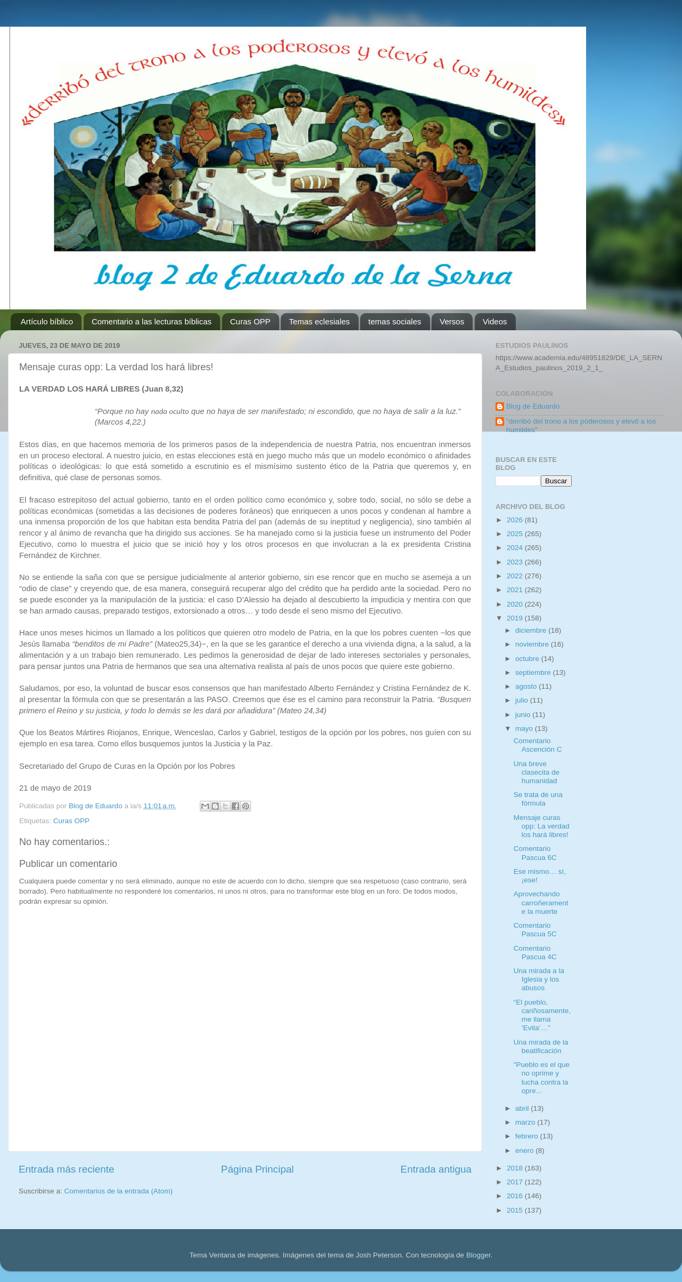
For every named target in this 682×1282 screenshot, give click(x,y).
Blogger (478, 1255)
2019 (516, 618)
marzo (526, 1122)
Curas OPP (250, 321)
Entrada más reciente (67, 1169)
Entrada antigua (436, 1169)
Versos (452, 321)
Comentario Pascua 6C (535, 853)
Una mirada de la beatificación (541, 1046)
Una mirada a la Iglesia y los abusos (539, 979)
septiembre (534, 672)
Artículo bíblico (47, 321)
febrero (527, 1136)
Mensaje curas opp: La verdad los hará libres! (542, 826)
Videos (495, 321)
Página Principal (257, 1169)
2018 (516, 1168)
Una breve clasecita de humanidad (536, 772)
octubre (528, 659)
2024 (516, 548)
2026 (516, 520)
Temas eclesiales (319, 321)
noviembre (533, 644)
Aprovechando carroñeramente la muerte (541, 902)
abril (523, 1108)
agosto (527, 686)
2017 (516, 1182)
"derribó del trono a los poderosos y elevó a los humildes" (581, 425)
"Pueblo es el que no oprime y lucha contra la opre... (542, 1078)
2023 (516, 562)
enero (525, 1150)
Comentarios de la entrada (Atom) (118, 1191)
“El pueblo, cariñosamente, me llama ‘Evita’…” (542, 1015)
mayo (525, 728)
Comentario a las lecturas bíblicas (152, 321)
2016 (516, 1196)
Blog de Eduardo (533, 406)
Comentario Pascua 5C (535, 929)
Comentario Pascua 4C (535, 952)
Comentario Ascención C (538, 745)
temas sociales (394, 321)
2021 (516, 590)
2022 (516, 576)
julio (522, 700)
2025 (516, 534)
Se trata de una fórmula (538, 799)
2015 (516, 1210)
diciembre (531, 630)
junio (523, 715)
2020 (516, 604)
